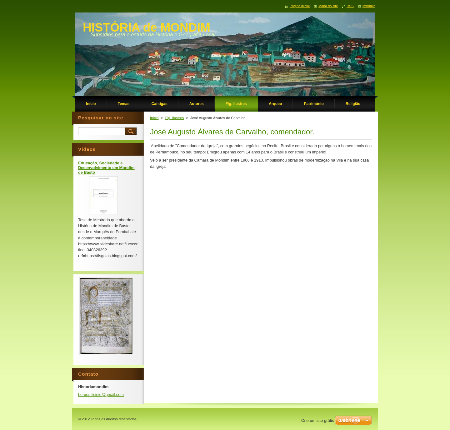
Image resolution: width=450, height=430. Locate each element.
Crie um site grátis (317, 420)
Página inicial (300, 6)
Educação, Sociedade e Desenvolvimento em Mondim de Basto (106, 168)
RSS (350, 6)
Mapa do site (328, 6)
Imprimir (368, 6)
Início (154, 118)
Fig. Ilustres (174, 118)
